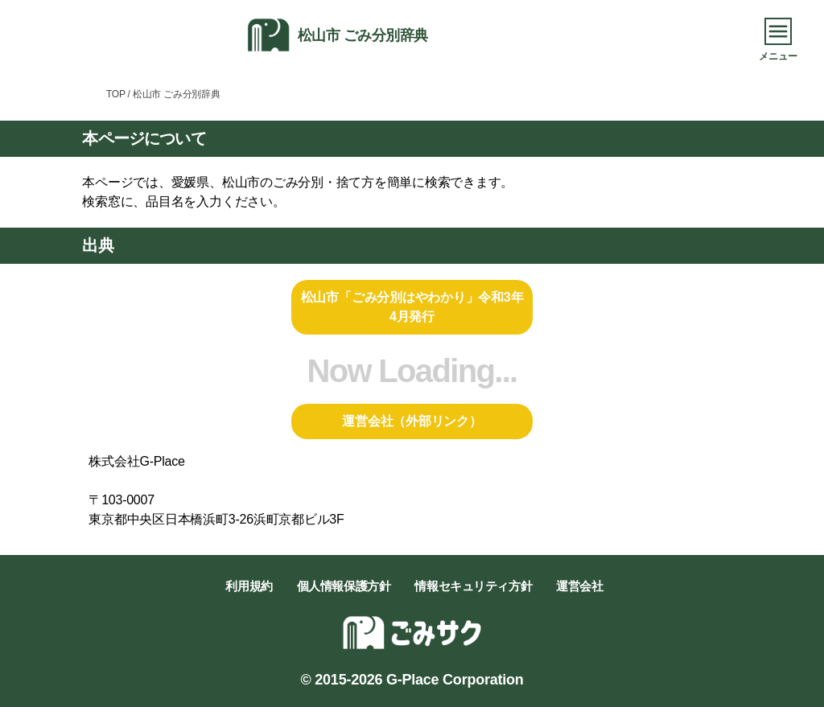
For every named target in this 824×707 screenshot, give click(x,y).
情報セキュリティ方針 (473, 586)
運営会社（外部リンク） (411, 421)
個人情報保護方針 (344, 586)
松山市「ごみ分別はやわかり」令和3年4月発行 (412, 306)
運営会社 (579, 586)
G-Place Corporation (454, 680)
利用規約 (248, 586)
